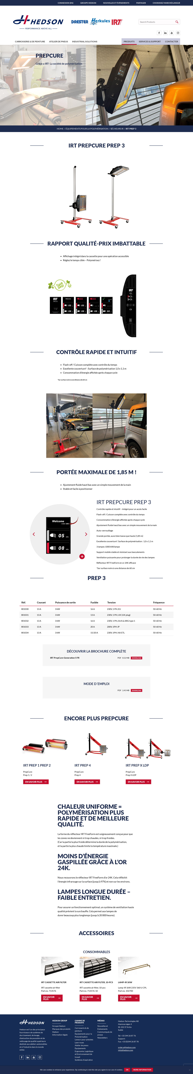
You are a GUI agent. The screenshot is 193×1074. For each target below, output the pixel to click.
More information (142, 1070)
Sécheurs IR (116, 128)
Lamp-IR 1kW (125, 982)
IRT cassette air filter (53, 982)
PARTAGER (141, 3)
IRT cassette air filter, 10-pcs (96, 982)
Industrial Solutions (84, 41)
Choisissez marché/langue (166, 3)
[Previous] (34, 534)
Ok (127, 1070)
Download (136, 658)
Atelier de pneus (58, 41)
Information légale (60, 1035)
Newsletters (102, 1038)
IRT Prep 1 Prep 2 (37, 765)
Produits (129, 41)
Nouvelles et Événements (116, 3)
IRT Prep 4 (83, 765)
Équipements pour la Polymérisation (87, 128)
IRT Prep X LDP (137, 765)
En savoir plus (33, 782)
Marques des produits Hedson (61, 1030)
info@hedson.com (125, 1050)
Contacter (171, 41)
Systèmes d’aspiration (84, 1060)
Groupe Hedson (88, 3)
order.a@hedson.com (127, 1047)
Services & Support (150, 41)
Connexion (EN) (65, 3)
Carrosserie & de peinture (30, 41)
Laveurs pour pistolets (84, 1039)
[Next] (86, 534)
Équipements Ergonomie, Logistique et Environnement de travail (84, 1052)
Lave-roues (79, 1042)
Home (60, 128)
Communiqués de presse (104, 1033)
